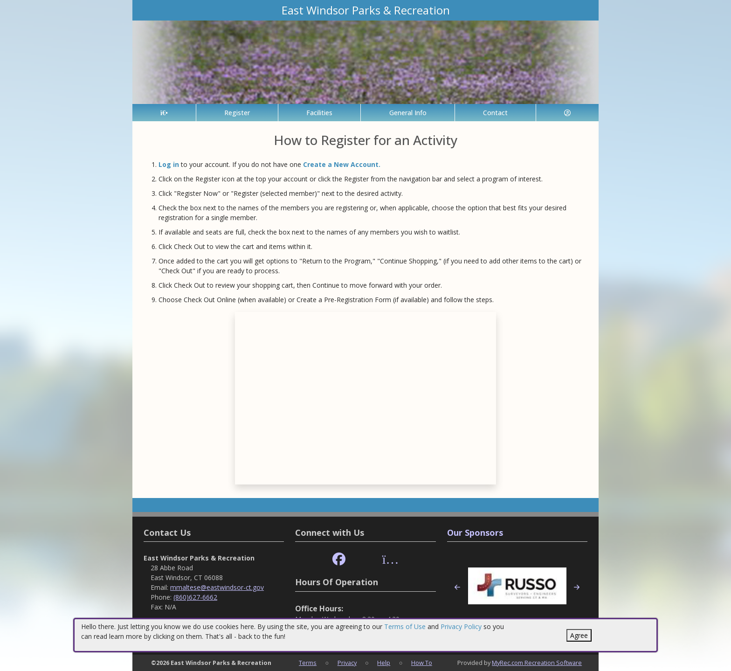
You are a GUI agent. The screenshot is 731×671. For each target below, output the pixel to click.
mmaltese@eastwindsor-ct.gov (217, 587)
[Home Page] (164, 112)
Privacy (347, 662)
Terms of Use (405, 626)
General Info (408, 112)
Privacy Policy (461, 626)
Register (237, 112)
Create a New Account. (341, 164)
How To (421, 662)
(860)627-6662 (195, 597)
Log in (169, 164)
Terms (308, 662)
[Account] (567, 112)
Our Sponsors (475, 532)
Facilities (319, 112)
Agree (579, 635)
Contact (495, 112)
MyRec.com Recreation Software (537, 662)
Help (383, 662)
